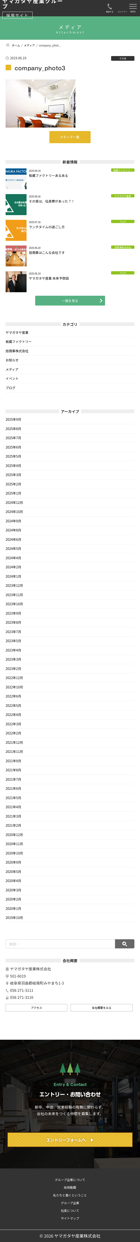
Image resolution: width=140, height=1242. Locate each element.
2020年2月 (13, 899)
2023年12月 (14, 585)
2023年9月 (13, 613)
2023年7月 (13, 631)
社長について (70, 1210)
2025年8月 (13, 428)
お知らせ (12, 360)
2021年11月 (14, 751)
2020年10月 (14, 853)
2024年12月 (14, 502)
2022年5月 (13, 705)
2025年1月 (13, 493)
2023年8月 (13, 622)
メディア (12, 369)
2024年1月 (13, 576)
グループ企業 (70, 1203)
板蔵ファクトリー (19, 341)
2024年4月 (13, 557)
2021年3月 (13, 816)
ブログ (10, 387)
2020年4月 (13, 880)
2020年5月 (13, 871)
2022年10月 (14, 687)
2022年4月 (13, 714)
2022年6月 (13, 696)
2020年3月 (13, 890)
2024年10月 (14, 511)
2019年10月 (14, 917)
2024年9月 (13, 521)
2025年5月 (13, 456)
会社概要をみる (101, 1008)
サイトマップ (70, 1218)
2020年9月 (13, 862)
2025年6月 (13, 447)
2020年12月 (14, 834)
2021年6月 (13, 788)
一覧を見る (70, 300)
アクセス (36, 1008)
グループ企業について (70, 1180)
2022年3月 (13, 724)
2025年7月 (13, 437)
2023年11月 (14, 594)
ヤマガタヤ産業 (17, 332)
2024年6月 (13, 539)
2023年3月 (13, 659)
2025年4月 (13, 465)
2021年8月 (13, 770)
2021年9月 (13, 760)
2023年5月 (13, 640)
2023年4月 (13, 650)
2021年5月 (13, 797)
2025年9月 (13, 419)
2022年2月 (13, 733)
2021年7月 (13, 779)
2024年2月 (13, 567)
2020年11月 (14, 843)
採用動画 (70, 1187)
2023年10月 (14, 603)
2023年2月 (13, 668)
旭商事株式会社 (17, 351)
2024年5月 (13, 548)
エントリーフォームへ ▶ (70, 1140)
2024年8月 (13, 530)
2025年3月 (13, 474)
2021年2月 (13, 825)
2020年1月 (13, 908)
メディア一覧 (70, 137)
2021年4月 (13, 806)
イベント (12, 378)
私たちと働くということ (70, 1195)
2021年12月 (14, 742)
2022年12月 (14, 677)
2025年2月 (13, 484)
